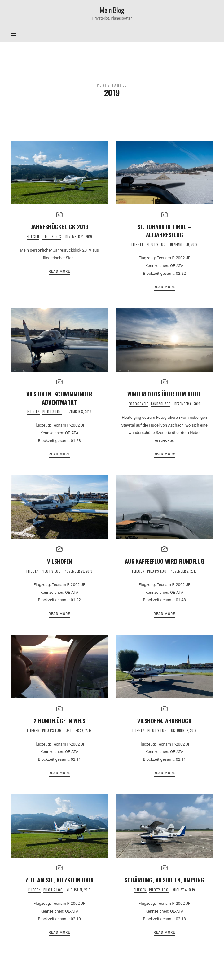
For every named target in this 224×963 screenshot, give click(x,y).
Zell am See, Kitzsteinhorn (59, 880)
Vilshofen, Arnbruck (164, 720)
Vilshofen (59, 561)
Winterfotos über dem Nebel (164, 394)
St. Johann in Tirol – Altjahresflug (164, 230)
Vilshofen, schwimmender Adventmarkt (59, 398)
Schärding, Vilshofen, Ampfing (164, 880)
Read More (59, 271)
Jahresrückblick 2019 (59, 226)
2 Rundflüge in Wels (59, 720)
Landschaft (160, 404)
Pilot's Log (51, 236)
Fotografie (138, 404)
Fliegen (33, 236)
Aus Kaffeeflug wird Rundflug (164, 561)
